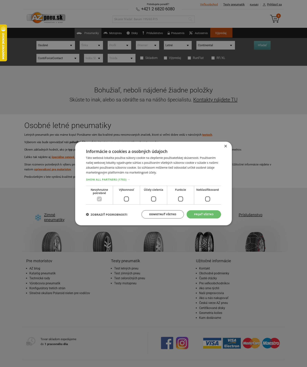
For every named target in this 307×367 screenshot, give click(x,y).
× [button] (225, 146)
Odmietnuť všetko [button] (160, 214)
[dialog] (153, 183)
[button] (153, 179)
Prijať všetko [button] (203, 214)
